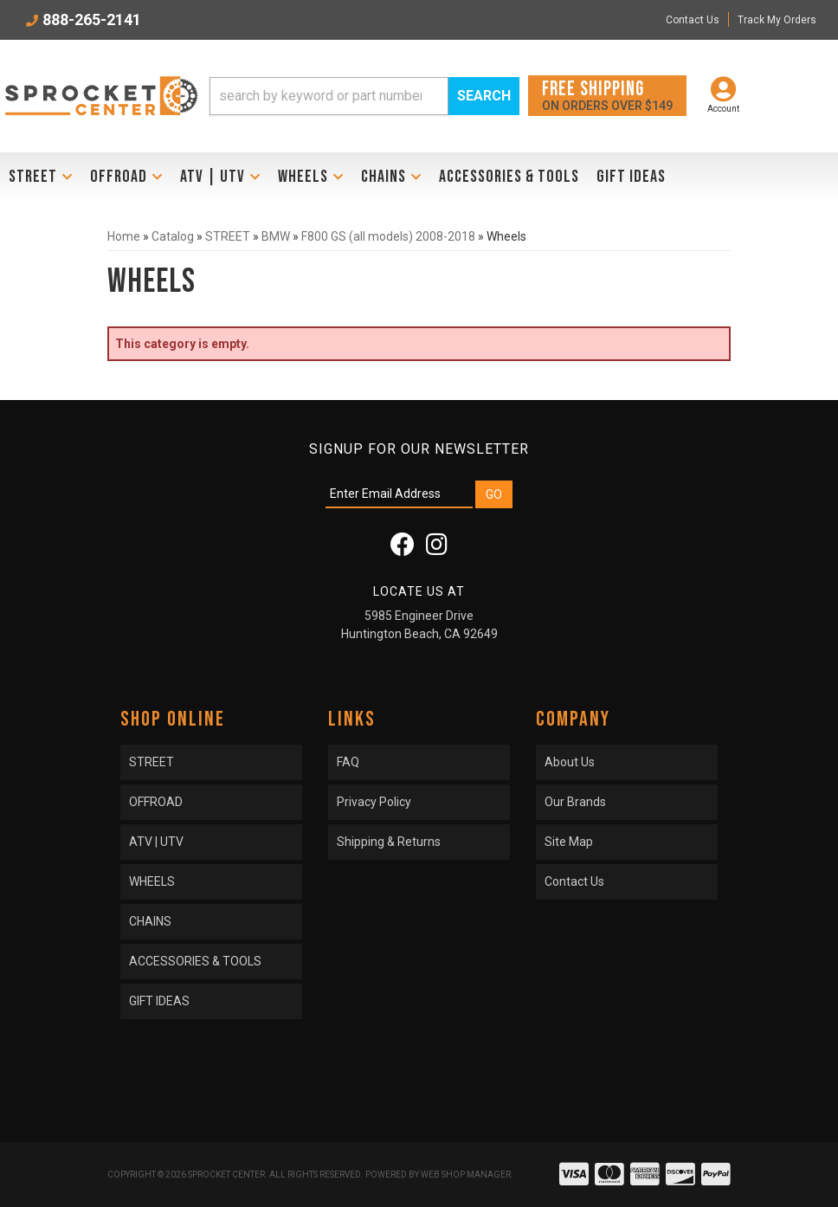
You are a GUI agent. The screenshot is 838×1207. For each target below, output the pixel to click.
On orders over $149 (607, 95)
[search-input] (329, 96)
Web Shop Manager (466, 1174)
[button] (364, 96)
